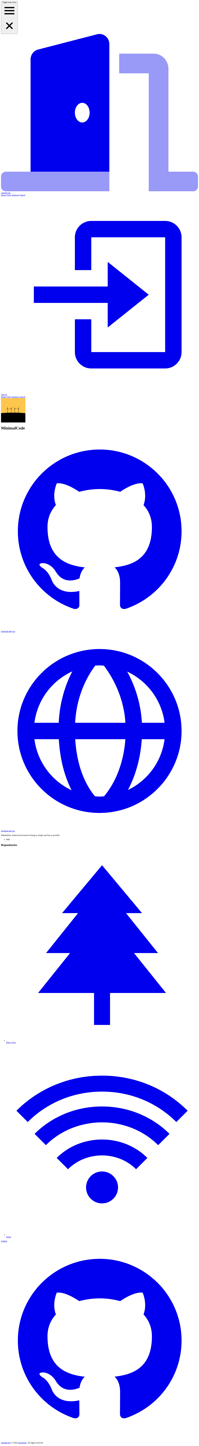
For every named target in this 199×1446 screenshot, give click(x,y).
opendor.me (6, 1443)
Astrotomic (22, 1443)
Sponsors (15, 195)
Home (3, 195)
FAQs (8, 195)
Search (22, 195)
